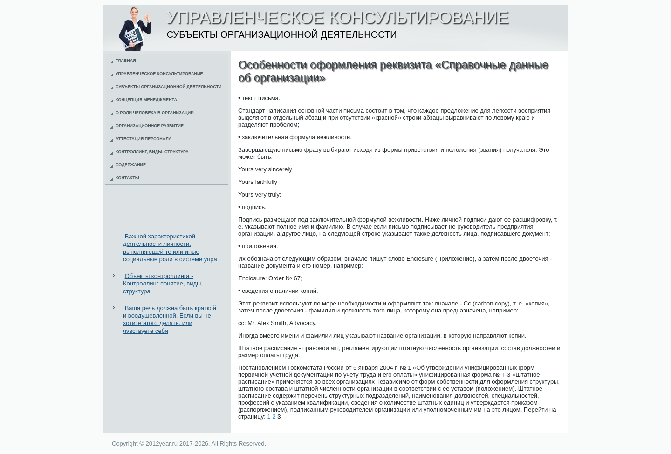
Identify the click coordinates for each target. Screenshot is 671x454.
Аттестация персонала (143, 138)
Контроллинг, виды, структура (152, 151)
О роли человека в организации (155, 112)
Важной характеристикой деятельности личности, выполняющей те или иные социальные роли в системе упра (170, 248)
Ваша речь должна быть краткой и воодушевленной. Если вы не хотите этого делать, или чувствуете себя (169, 319)
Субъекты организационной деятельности (169, 86)
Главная (126, 60)
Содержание (131, 165)
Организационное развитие (150, 125)
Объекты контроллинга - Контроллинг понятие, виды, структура (163, 283)
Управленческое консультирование (159, 73)
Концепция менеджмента (146, 99)
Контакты (127, 178)
